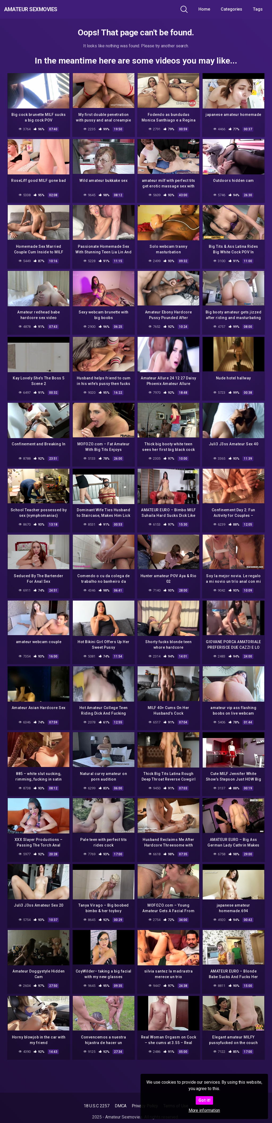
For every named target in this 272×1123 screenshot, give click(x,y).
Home (204, 9)
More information (204, 1110)
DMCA (121, 1105)
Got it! (204, 1100)
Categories (231, 9)
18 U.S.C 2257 (96, 1105)
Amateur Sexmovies (42, 9)
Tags (258, 9)
